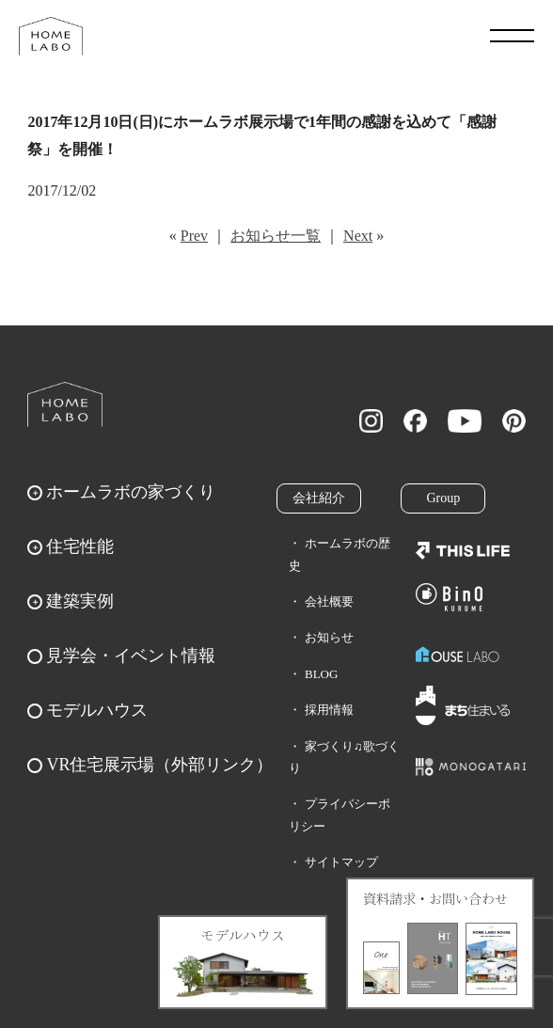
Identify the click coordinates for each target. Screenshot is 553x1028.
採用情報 (329, 710)
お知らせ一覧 (275, 236)
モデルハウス (97, 710)
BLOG (321, 674)
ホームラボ (65, 404)
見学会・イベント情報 (130, 655)
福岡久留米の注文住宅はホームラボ (51, 35)
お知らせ (329, 637)
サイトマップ (341, 862)
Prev (194, 236)
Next (357, 236)
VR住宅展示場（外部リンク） (159, 764)
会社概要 (329, 601)
